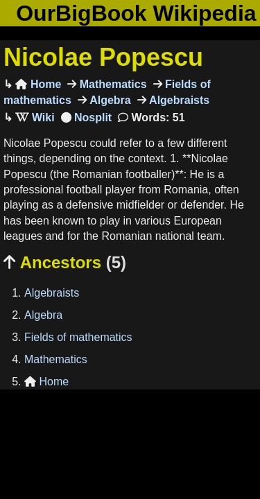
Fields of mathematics (78, 337)
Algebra (109, 100)
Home (38, 84)
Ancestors (64, 262)
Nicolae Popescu (103, 57)
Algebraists (178, 100)
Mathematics (111, 84)
